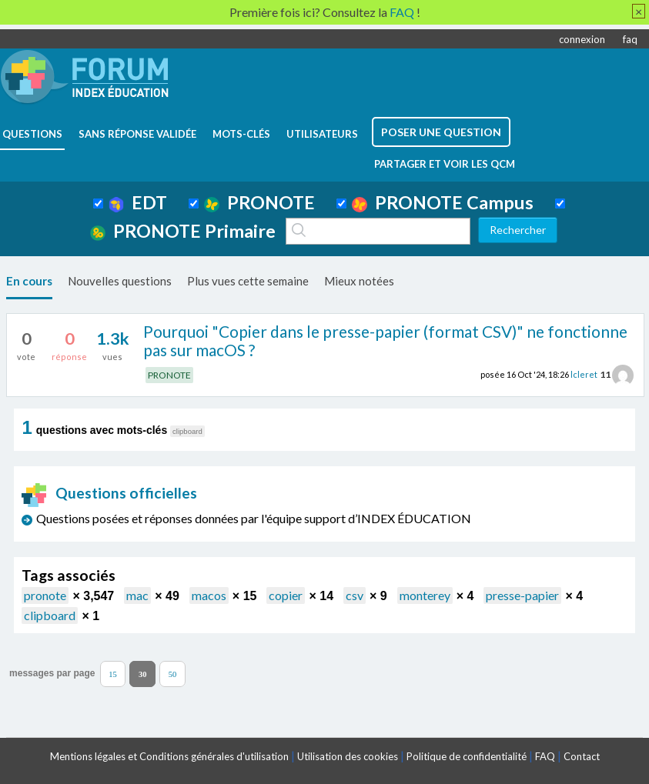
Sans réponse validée (137, 134)
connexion (582, 39)
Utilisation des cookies (347, 756)
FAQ (545, 756)
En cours (29, 281)
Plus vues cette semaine (248, 281)
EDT (138, 202)
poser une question (441, 131)
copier (286, 595)
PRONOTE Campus (443, 202)
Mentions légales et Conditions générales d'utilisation (169, 756)
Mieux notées (359, 281)
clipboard (49, 615)
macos (209, 595)
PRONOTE (259, 202)
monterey (425, 595)
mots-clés (241, 134)
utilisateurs (322, 134)
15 (113, 673)
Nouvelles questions (120, 281)
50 (173, 673)
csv (354, 595)
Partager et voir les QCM (444, 164)
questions (32, 134)
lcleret (583, 374)
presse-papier (522, 595)
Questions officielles (109, 493)
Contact (582, 756)
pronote (45, 595)
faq (630, 39)
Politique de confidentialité (466, 756)
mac (137, 595)
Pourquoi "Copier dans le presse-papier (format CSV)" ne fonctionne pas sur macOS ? (385, 341)
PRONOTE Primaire (183, 231)
